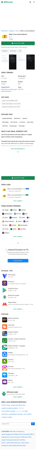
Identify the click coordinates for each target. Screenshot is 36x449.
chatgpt (5, 210)
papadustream (7, 214)
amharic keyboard (8, 221)
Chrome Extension (15, 437)
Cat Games (22, 122)
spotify (13, 229)
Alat (20, 51)
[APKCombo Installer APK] (18, 393)
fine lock (17, 214)
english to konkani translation (10, 408)
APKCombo (4, 31)
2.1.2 (4, 78)
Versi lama (13, 51)
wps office (22, 229)
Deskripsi (4, 51)
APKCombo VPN (26, 437)
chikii (25, 221)
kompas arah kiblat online (18, 405)
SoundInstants (16, 440)
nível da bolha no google (8, 411)
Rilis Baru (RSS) (21, 445)
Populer (4, 314)
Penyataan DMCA (29, 434)
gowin (5, 218)
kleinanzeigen (22, 225)
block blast (5, 414)
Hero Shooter (14, 122)
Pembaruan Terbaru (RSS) (9, 445)
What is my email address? (18, 34)
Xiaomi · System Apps (8, 442)
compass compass (7, 417)
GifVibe (23, 440)
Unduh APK (18, 43)
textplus (13, 210)
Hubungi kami (5, 437)
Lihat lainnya (17, 201)
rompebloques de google (15, 414)
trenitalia (12, 225)
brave (4, 225)
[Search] (33, 423)
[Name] (16, 423)
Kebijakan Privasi (18, 434)
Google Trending (6, 440)
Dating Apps (5, 122)
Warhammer (17, 118)
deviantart (13, 218)
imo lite (5, 229)
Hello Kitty (5, 126)
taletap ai (5, 233)
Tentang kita (20, 431)
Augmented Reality (7, 118)
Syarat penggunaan (7, 434)
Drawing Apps (13, 126)
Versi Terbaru (7, 73)
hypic (25, 214)
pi (28, 218)
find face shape (6, 405)
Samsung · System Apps (21, 442)
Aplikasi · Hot (7, 271)
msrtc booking (27, 414)
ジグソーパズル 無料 (22, 411)
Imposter (24, 118)
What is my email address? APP (14, 131)
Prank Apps (22, 126)
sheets (19, 221)
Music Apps (30, 122)
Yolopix (11, 39)
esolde (22, 218)
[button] (30, 2)
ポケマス (21, 408)
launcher (22, 210)
